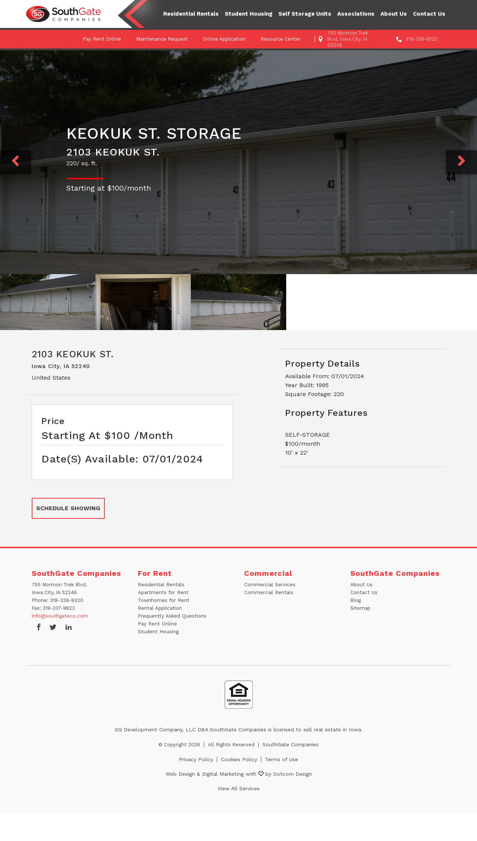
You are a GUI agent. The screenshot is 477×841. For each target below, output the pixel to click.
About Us (393, 13)
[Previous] (15, 162)
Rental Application (159, 608)
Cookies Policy (239, 759)
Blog (355, 600)
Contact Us (429, 13)
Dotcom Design (292, 774)
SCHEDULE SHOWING (68, 508)
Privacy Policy (196, 759)
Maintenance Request (162, 39)
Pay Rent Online (102, 39)
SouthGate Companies (290, 744)
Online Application (224, 39)
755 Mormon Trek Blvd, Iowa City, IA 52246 (347, 39)
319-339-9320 (422, 39)
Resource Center (280, 39)
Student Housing (248, 13)
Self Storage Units (304, 13)
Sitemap (360, 608)
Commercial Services (269, 584)
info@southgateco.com (59, 616)
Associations (356, 13)
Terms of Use (281, 759)
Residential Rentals (191, 13)
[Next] (461, 162)
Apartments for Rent (163, 592)
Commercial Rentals (268, 592)
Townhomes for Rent (163, 600)
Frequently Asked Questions (171, 616)
